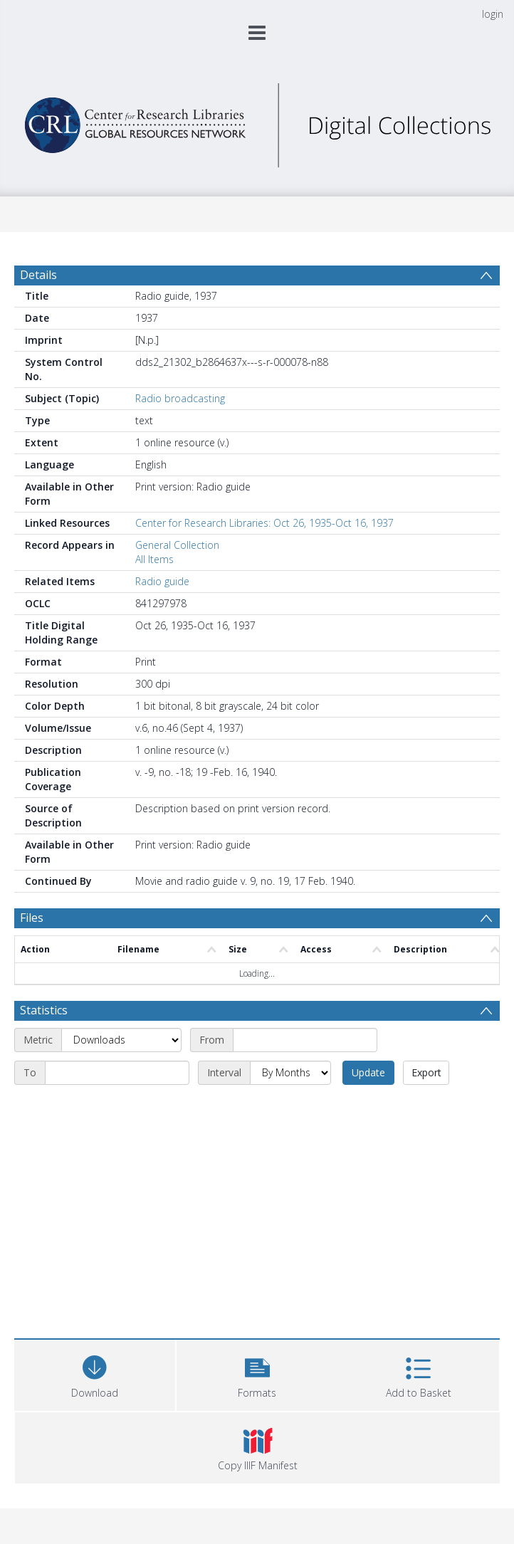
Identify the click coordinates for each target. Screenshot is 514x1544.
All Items (154, 559)
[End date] (117, 1073)
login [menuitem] (492, 14)
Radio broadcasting (180, 398)
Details (38, 275)
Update (368, 1072)
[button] (257, 1373)
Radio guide (162, 581)
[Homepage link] (257, 121)
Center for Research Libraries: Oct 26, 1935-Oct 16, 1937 (264, 523)
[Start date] (305, 1040)
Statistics (44, 1010)
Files (31, 917)
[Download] (94, 1373)
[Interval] (290, 1073)
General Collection (177, 545)
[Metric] (121, 1040)
